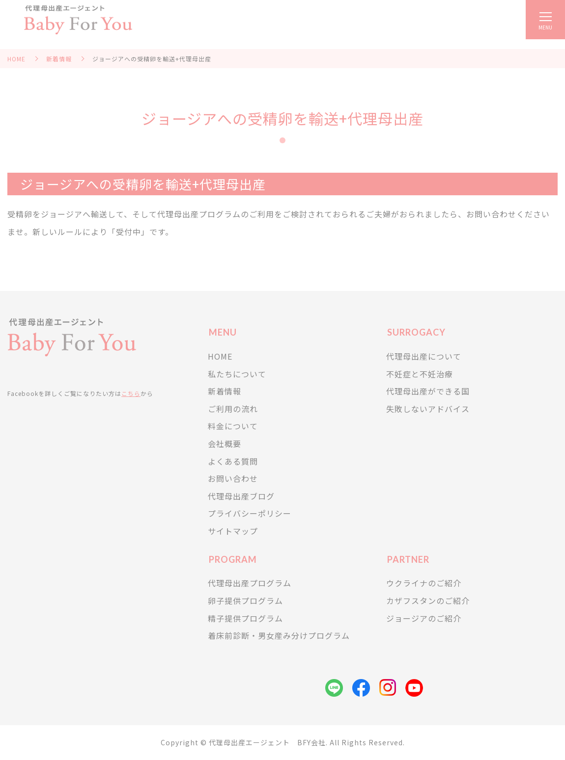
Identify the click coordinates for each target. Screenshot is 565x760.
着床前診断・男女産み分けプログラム (279, 635)
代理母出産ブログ (241, 496)
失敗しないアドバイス (428, 409)
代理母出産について (423, 356)
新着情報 (59, 58)
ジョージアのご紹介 (423, 618)
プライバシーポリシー (249, 513)
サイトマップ (233, 531)
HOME (16, 58)
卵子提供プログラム (245, 600)
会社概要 (224, 443)
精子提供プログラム (245, 618)
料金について (233, 426)
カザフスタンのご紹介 (428, 600)
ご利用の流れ (233, 409)
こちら (131, 393)
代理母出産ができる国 (428, 391)
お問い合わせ (233, 478)
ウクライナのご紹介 (423, 583)
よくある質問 (233, 461)
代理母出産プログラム (249, 583)
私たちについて (237, 374)
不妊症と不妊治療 (419, 374)
